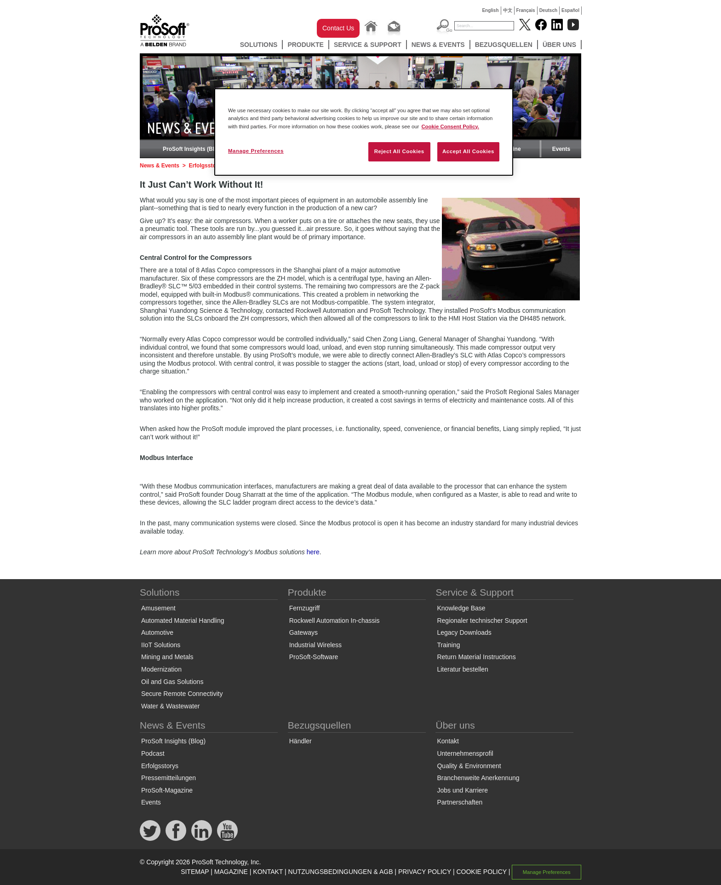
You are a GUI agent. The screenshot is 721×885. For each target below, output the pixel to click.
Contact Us (338, 28)
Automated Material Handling (182, 620)
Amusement (158, 608)
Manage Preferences (547, 872)
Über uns (559, 44)
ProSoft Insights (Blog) (193, 149)
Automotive (157, 632)
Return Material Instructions (476, 657)
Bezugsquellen (503, 44)
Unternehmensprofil (465, 753)
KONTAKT (268, 871)
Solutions (259, 44)
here (313, 552)
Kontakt (447, 741)
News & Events (438, 44)
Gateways (303, 632)
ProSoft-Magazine (167, 790)
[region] (363, 131)
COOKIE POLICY (481, 871)
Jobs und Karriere (462, 790)
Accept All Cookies (468, 151)
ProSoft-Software (313, 657)
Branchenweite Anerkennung (478, 778)
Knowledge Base (461, 608)
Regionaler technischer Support (482, 620)
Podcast (153, 753)
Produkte (305, 44)
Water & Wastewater (170, 706)
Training (448, 645)
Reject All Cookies (399, 151)
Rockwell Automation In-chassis (334, 620)
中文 (507, 10)
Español (570, 10)
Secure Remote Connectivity (182, 693)
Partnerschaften (459, 802)
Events (561, 149)
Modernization (161, 669)
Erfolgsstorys (206, 165)
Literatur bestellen (462, 669)
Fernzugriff (304, 608)
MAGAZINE (231, 871)
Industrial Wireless (315, 645)
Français (525, 10)
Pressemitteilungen (168, 778)
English (490, 10)
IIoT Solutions (160, 645)
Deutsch (548, 10)
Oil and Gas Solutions (172, 681)
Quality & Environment (469, 766)
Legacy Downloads (464, 632)
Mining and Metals (167, 657)
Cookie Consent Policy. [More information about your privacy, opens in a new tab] (450, 126)
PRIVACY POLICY (424, 871)
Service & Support (367, 44)
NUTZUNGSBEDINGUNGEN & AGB (340, 871)
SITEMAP (195, 871)
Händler (300, 741)
